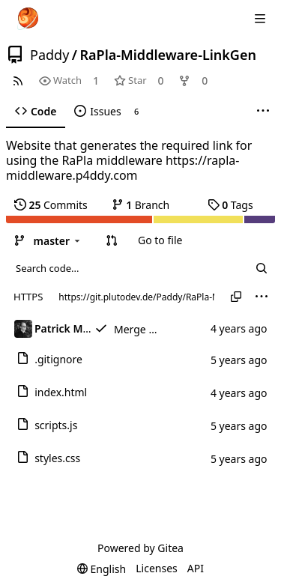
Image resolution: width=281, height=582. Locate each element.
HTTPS (28, 296)
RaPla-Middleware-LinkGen (168, 54)
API (195, 568)
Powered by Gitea (140, 548)
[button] (111, 240)
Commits (51, 205)
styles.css (57, 458)
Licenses (157, 568)
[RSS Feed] (18, 80)
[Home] (27, 18)
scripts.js (55, 425)
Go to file (160, 240)
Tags (230, 205)
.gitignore (58, 359)
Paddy (49, 54)
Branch (141, 205)
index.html (60, 392)
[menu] (261, 296)
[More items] (263, 111)
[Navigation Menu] (260, 18)
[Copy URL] (236, 296)
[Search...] (261, 268)
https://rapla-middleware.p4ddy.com (122, 168)
